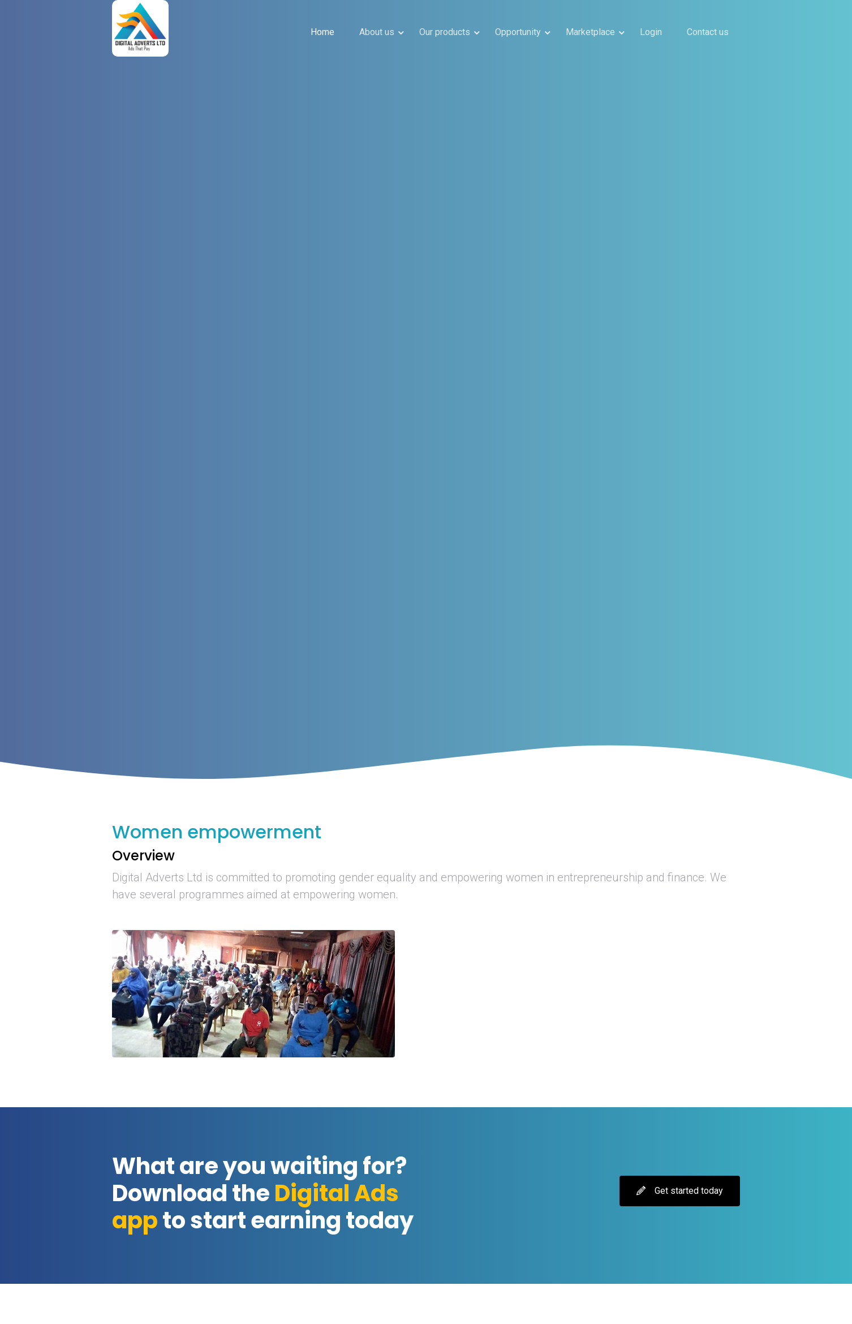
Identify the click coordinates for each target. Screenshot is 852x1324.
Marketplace (590, 32)
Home (322, 32)
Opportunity (518, 32)
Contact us (708, 32)
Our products (444, 32)
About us (376, 32)
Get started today (679, 1190)
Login (651, 32)
